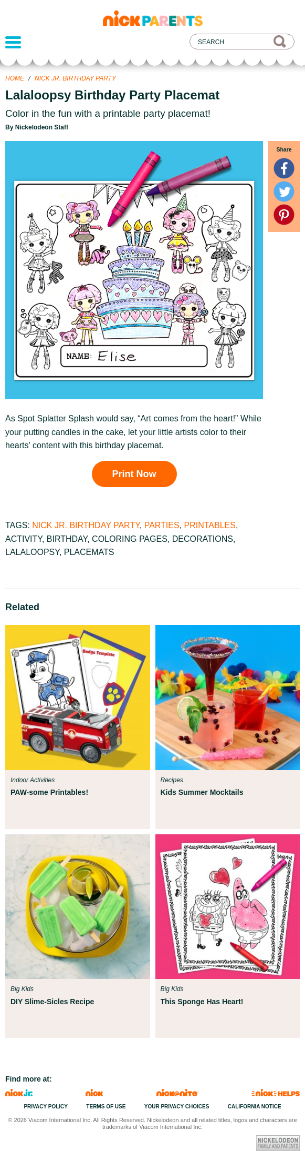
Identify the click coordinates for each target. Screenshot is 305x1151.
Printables (210, 525)
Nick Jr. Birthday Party (75, 78)
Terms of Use (105, 1106)
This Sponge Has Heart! (202, 1001)
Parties (162, 525)
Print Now (134, 474)
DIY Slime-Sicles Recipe (52, 1001)
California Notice (254, 1106)
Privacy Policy (46, 1106)
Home (14, 78)
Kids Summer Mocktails (202, 792)
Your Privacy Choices (176, 1106)
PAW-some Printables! (49, 792)
